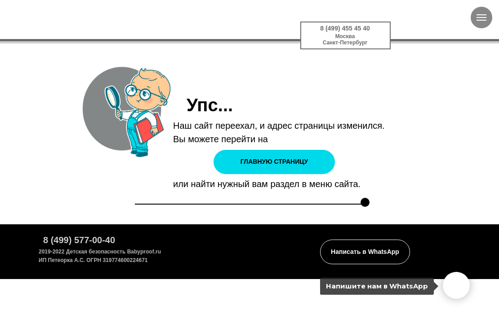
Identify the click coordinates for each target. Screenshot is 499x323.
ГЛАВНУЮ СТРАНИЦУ (274, 161)
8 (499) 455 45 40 (345, 28)
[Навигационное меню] (481, 17)
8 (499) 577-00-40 (79, 240)
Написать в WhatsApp (365, 251)
